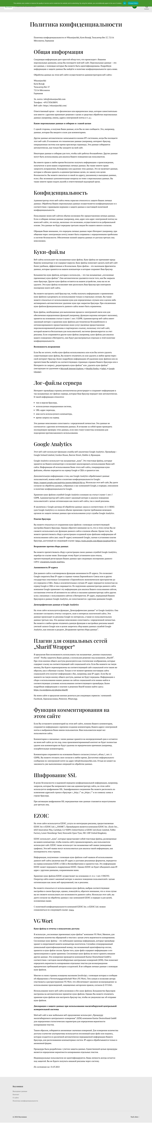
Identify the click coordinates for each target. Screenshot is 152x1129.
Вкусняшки (22, 1123)
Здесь (71, 916)
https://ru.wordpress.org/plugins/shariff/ (52, 696)
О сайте (16, 1104)
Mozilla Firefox (94, 371)
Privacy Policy (133, 3)
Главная (113, 8)
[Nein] (149, 3)
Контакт (16, 1100)
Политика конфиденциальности (27, 1107)
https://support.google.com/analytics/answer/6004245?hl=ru (61, 485)
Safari (105, 371)
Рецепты (124, 8)
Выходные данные (21, 1097)
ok (124, 3)
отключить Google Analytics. (53, 568)
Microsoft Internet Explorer (72, 371)
